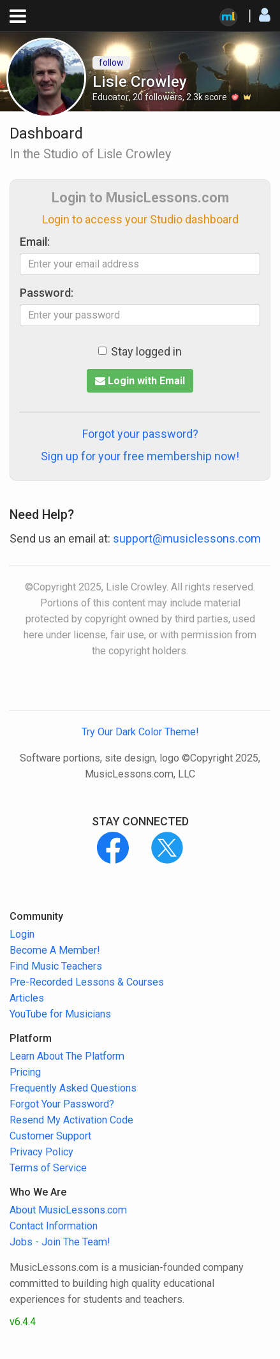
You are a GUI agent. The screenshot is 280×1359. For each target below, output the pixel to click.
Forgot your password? (140, 433)
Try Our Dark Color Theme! (140, 732)
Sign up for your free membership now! (140, 456)
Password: (46, 292)
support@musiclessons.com (187, 538)
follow (111, 62)
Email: (35, 241)
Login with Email (140, 381)
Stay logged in (140, 351)
